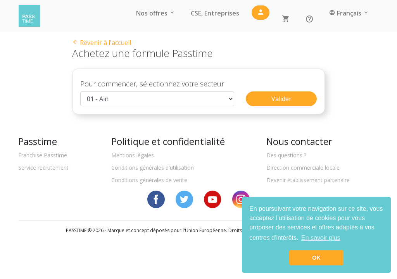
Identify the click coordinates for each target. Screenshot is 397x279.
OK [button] (316, 258)
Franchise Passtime (42, 163)
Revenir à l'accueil (101, 42)
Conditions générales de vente (149, 188)
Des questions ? (286, 163)
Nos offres (155, 16)
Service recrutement (43, 175)
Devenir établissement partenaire (308, 188)
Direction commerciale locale (303, 175)
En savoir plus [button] (320, 237)
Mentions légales (132, 163)
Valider (281, 107)
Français (349, 16)
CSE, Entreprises (215, 16)
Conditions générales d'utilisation (152, 175)
